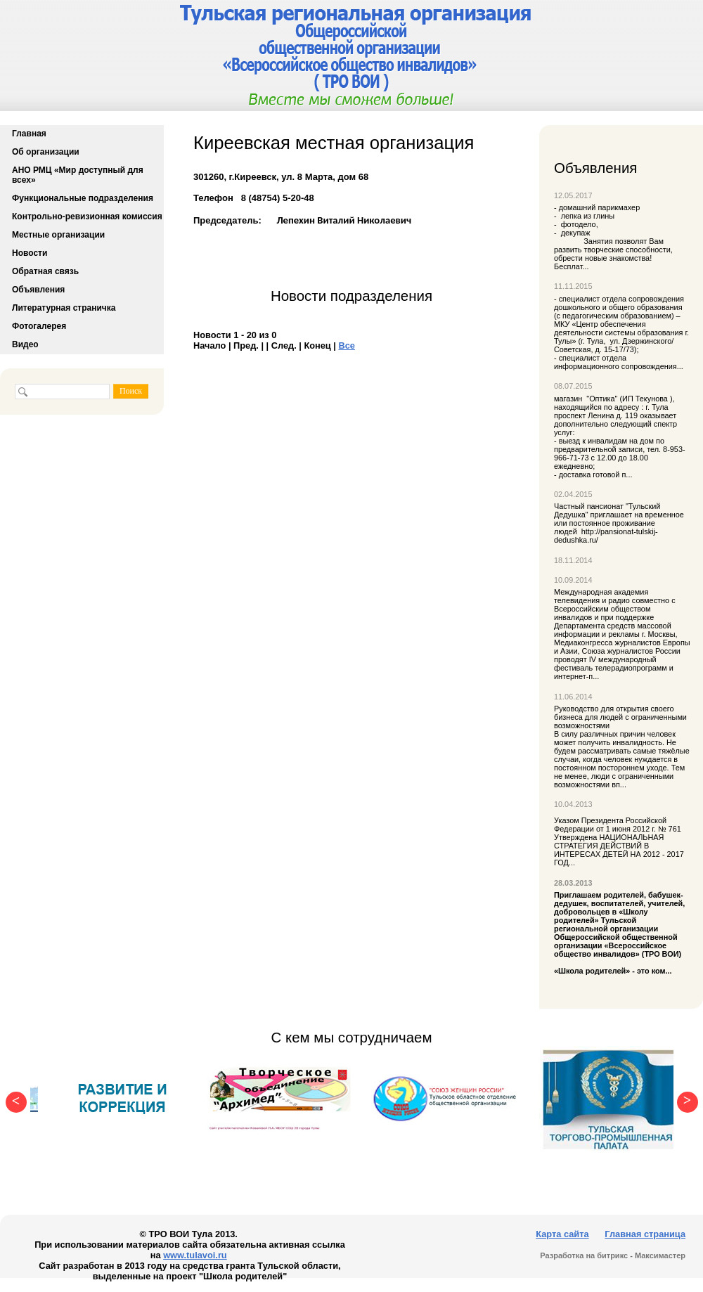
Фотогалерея (39, 326)
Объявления (38, 290)
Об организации (45, 152)
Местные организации (58, 235)
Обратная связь (45, 271)
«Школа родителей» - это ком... (622, 933)
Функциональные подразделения (82, 198)
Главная (29, 133)
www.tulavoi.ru (195, 1255)
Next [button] (684, 1099)
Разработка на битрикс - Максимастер (612, 1255)
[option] (122, 1098)
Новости (29, 253)
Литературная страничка (63, 308)
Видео (25, 344)
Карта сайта (562, 1234)
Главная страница (645, 1234)
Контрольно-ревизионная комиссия (87, 216)
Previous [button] (13, 1099)
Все (346, 345)
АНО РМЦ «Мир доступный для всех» (77, 175)
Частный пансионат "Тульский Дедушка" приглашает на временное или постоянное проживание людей (619, 519)
